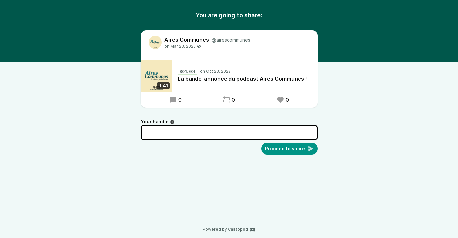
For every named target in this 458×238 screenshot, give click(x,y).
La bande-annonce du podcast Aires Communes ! (242, 78)
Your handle (158, 121)
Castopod (241, 230)
